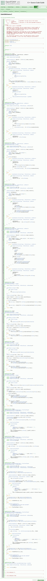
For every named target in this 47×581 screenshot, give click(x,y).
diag (10, 298)
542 (2, 465)
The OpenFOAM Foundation (13, 4)
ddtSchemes (17, 11)
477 (2, 411)
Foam (11, 45)
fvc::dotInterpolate (17, 419)
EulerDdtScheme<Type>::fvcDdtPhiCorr (13, 438)
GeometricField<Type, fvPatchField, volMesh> (23, 70)
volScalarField (13, 187)
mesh (24, 59)
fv (10, 49)
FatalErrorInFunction (14, 503)
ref (12, 81)
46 (2, 56)
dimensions (18, 76)
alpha (16, 250)
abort (13, 505)
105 (2, 105)
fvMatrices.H (13, 42)
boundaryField (19, 127)
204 (2, 186)
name (15, 62)
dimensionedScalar (11, 59)
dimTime (24, 76)
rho (15, 205)
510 (2, 438)
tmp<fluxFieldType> (14, 422)
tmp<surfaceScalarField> (10, 563)
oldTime (18, 123)
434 (2, 376)
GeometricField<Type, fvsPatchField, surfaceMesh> (21, 413)
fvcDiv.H (12, 41)
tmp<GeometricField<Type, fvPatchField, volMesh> (20, 68)
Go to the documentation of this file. (8, 17)
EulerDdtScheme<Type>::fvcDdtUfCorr (13, 410)
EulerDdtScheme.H (14, 39)
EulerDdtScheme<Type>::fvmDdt (12, 283)
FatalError (17, 505)
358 (2, 313)
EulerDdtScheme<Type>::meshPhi (24, 563)
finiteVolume (5, 11)
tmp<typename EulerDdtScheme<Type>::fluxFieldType (16, 409)
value (16, 81)
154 (2, 145)
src (1, 11)
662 (2, 564)
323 (2, 284)
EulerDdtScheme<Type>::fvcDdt (12, 55)
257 (2, 230)
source (12, 302)
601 (2, 513)
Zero (16, 76)
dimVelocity (20, 471)
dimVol (20, 292)
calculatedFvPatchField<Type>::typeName (22, 96)
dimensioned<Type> (14, 57)
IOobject (9, 61)
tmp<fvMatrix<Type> (9, 283)
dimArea (34, 521)
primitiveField (22, 358)
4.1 (19, 2)
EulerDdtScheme (23, 11)
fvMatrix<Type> (14, 289)
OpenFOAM (11, 2)
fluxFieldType (10, 417)
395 (2, 344)
